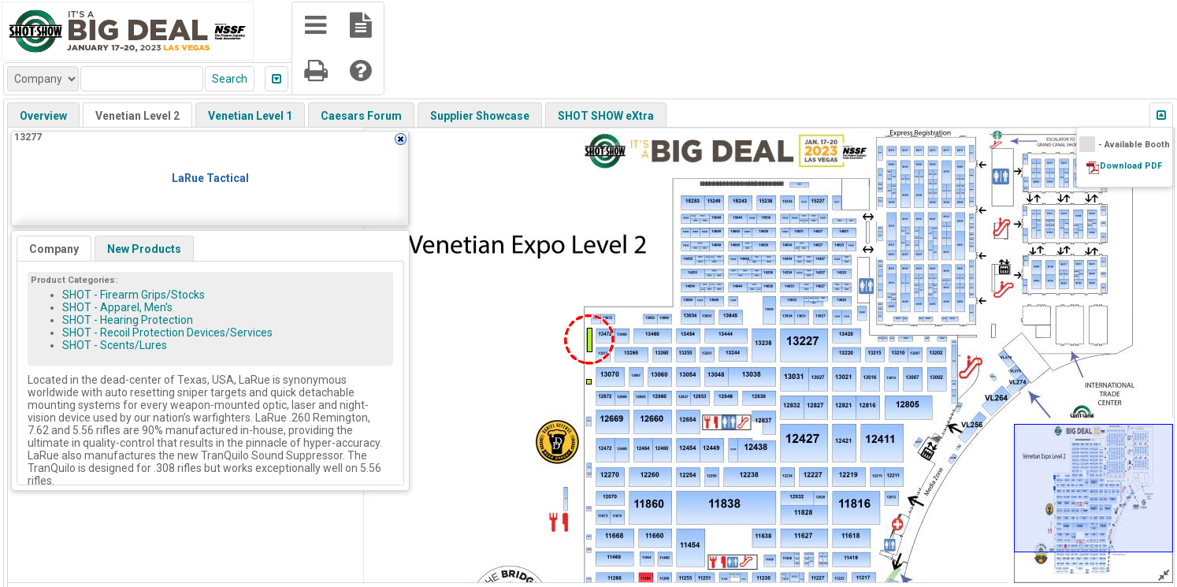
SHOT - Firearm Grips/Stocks (133, 294)
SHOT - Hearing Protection (127, 320)
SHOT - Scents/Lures (114, 345)
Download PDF (1131, 166)
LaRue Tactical (210, 178)
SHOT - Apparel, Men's (117, 307)
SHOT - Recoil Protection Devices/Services (167, 332)
